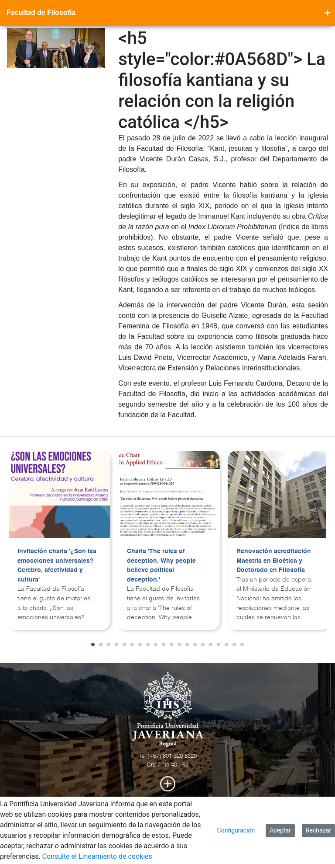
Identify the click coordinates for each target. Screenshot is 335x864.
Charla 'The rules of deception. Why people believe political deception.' (161, 565)
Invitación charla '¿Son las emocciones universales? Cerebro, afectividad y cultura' (56, 565)
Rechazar (318, 830)
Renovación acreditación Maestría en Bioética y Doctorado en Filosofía (273, 560)
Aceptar (280, 830)
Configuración (236, 830)
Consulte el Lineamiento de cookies (97, 856)
